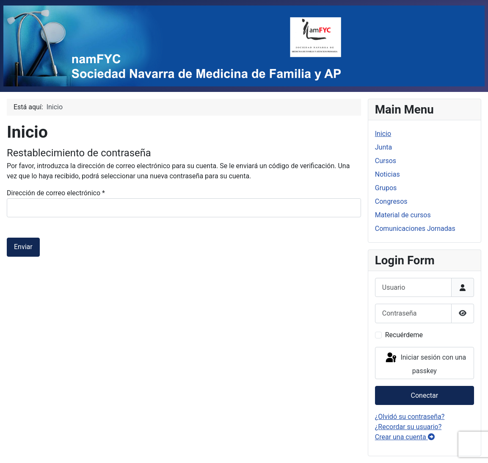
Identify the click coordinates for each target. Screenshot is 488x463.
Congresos (391, 201)
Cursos (385, 161)
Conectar (424, 395)
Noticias (387, 174)
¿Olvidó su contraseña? (410, 417)
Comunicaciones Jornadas (415, 229)
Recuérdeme (404, 335)
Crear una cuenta (405, 437)
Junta (383, 147)
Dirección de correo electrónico (56, 193)
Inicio (383, 134)
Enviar (23, 247)
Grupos (386, 188)
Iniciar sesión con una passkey (425, 363)
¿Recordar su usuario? (408, 427)
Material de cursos (403, 215)
